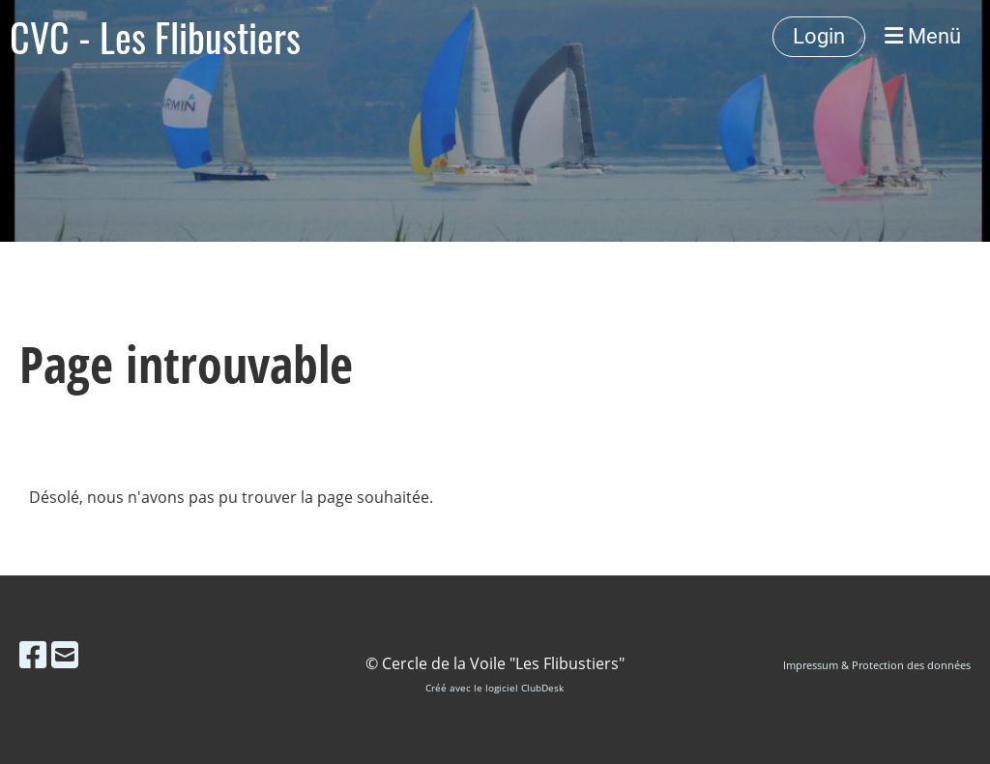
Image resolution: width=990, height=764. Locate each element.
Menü (923, 36)
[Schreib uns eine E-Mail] (64, 654)
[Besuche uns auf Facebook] (32, 654)
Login (819, 36)
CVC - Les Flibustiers (155, 37)
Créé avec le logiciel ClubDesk (494, 688)
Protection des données (911, 665)
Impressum (810, 665)
